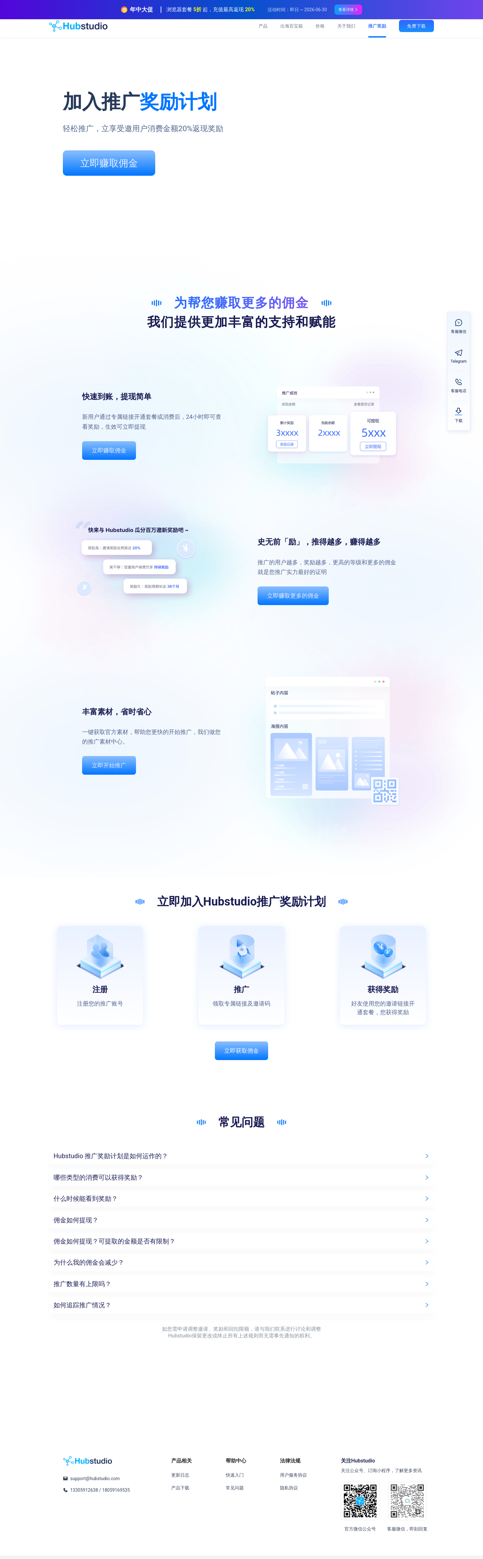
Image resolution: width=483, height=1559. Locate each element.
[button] (241, 1160)
